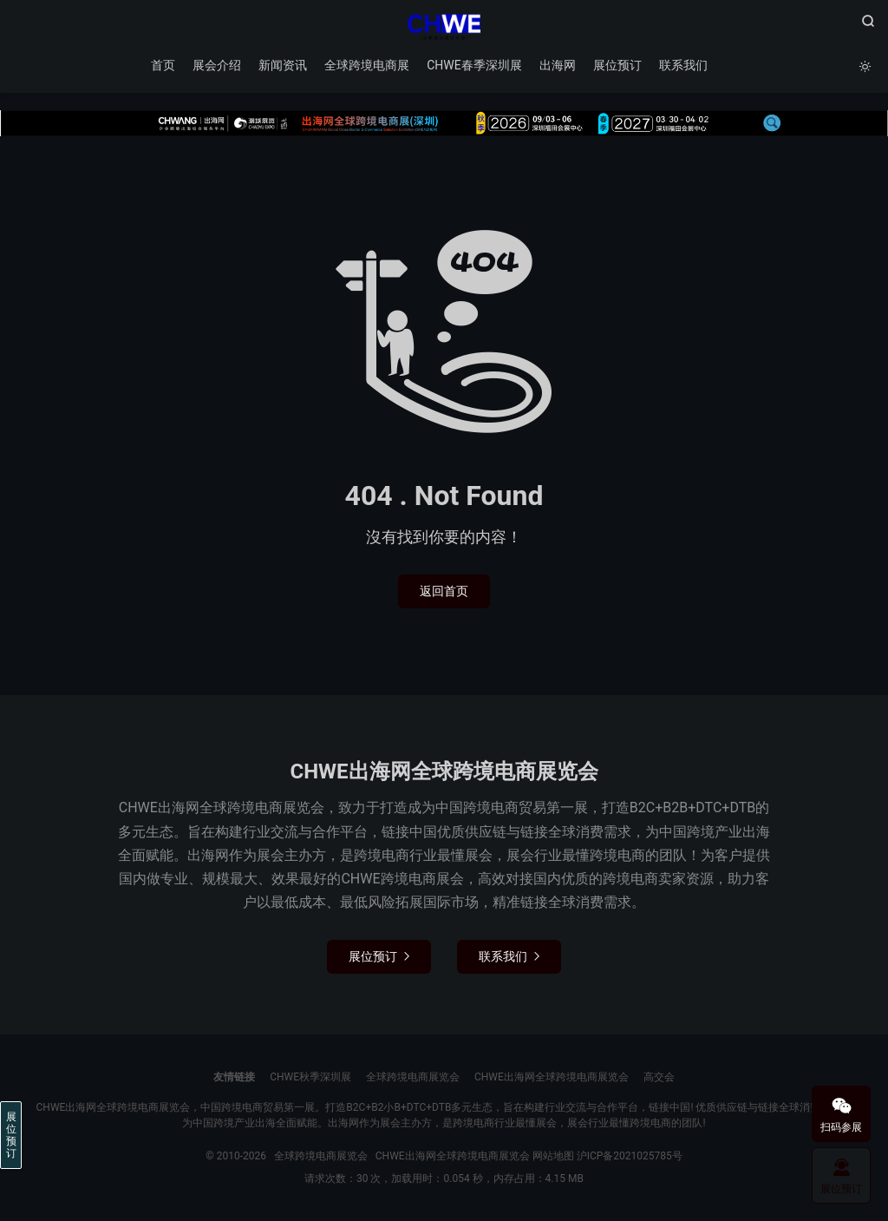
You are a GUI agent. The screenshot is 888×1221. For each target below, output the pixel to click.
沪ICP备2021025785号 (629, 1156)
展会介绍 (217, 65)
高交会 (659, 1077)
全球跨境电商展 (366, 65)
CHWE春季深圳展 (474, 65)
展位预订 (617, 65)
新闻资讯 (282, 65)
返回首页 (444, 591)
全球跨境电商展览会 (444, 27)
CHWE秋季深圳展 (310, 1077)
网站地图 (553, 1156)
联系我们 (683, 65)
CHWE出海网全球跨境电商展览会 (551, 1077)
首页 (163, 65)
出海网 (557, 65)
